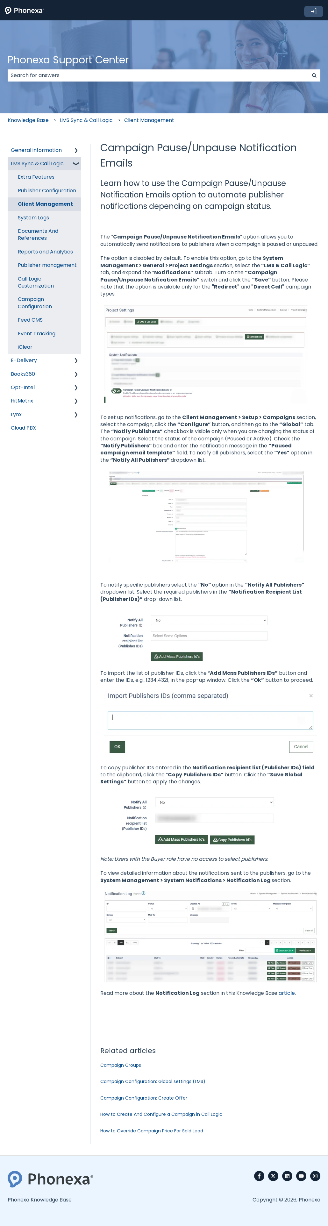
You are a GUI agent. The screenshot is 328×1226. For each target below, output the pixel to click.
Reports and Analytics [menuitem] (45, 251)
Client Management (149, 120)
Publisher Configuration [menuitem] (47, 190)
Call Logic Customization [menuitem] (36, 282)
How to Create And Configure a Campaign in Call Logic (161, 1114)
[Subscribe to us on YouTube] (301, 1176)
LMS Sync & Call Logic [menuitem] (37, 163)
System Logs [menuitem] (33, 217)
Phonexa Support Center (68, 60)
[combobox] (158, 75)
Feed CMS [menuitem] (30, 320)
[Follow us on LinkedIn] (287, 1176)
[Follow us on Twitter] (273, 1176)
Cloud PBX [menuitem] (23, 427)
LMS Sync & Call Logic (86, 120)
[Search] (314, 75)
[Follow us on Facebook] (259, 1176)
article (287, 993)
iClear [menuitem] (25, 347)
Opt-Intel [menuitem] (23, 387)
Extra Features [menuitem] (36, 177)
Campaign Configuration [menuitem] (35, 303)
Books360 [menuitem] (23, 374)
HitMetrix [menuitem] (22, 400)
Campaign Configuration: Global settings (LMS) (152, 1081)
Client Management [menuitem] (45, 204)
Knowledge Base (28, 120)
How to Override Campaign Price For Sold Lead (151, 1131)
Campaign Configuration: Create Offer (143, 1098)
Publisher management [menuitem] (47, 265)
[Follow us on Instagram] (315, 1176)
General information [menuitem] (36, 150)
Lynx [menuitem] (16, 414)
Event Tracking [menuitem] (36, 333)
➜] (313, 11)
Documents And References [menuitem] (38, 234)
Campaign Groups (120, 1065)
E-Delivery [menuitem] (24, 360)
